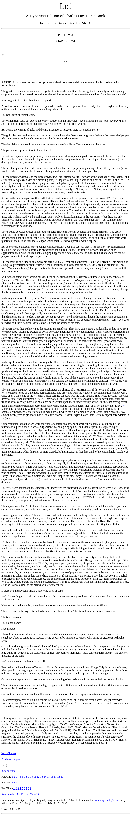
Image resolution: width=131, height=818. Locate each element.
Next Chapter (8, 753)
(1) (123, 405)
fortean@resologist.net (106, 799)
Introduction (8, 770)
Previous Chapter (10, 759)
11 (34, 776)
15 (48, 776)
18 (58, 776)
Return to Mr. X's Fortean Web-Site (20, 794)
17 (55, 776)
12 (38, 776)
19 (62, 776)
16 (51, 776)
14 (45, 776)
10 (31, 776)
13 (41, 776)
